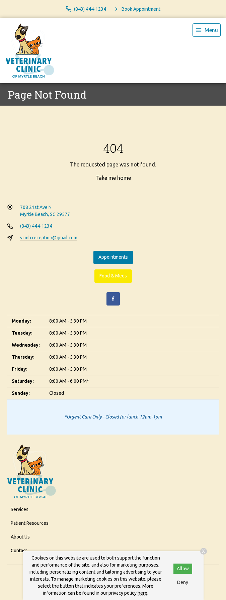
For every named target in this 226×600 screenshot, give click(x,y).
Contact (19, 550)
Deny (182, 582)
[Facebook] (113, 299)
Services (19, 509)
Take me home (113, 178)
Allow (183, 568)
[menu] (207, 30)
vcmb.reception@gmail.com (48, 237)
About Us (20, 536)
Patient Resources (30, 523)
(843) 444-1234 (36, 226)
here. (143, 593)
